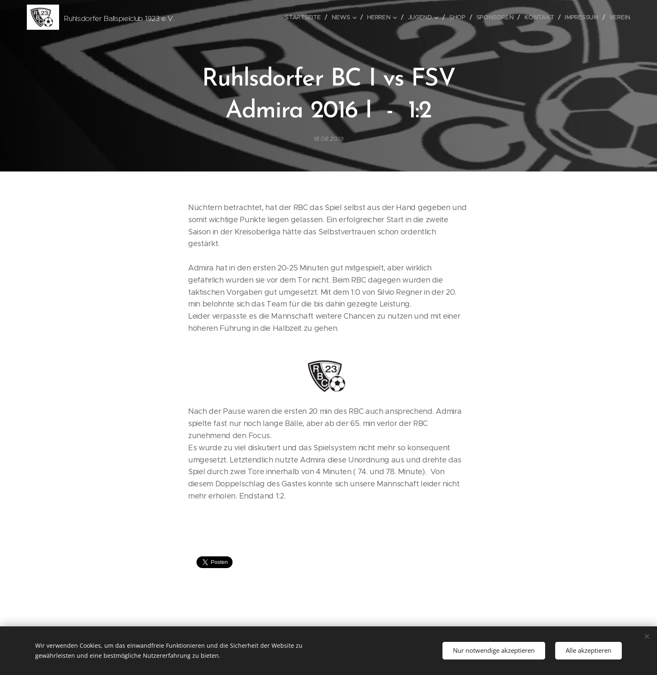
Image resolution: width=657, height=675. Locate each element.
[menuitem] (308, 17)
